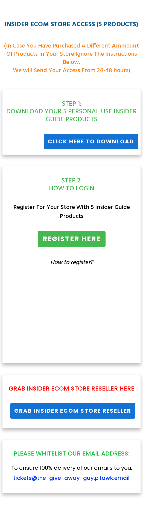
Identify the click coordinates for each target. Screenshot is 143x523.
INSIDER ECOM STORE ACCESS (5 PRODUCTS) (71, 24)
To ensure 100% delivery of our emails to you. (71, 473)
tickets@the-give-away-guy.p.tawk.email (71, 478)
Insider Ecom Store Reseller (72, 388)
